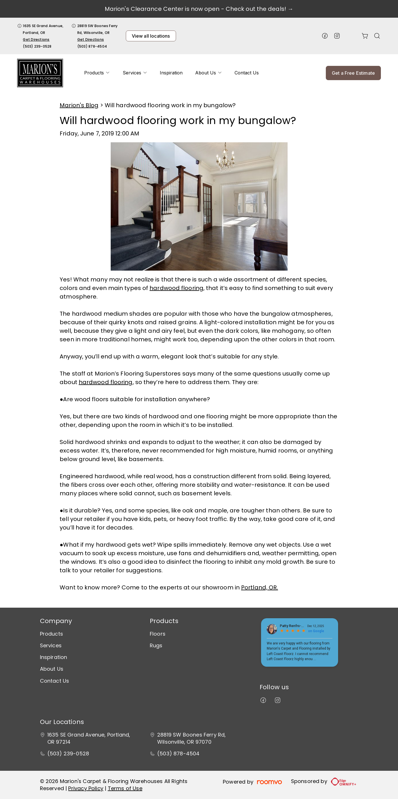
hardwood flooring (176, 288)
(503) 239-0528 (37, 46)
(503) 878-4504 (92, 46)
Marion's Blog (79, 105)
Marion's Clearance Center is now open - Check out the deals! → (199, 9)
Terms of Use (125, 788)
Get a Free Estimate (353, 73)
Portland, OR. (259, 587)
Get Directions (36, 39)
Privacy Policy (85, 788)
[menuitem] (97, 73)
